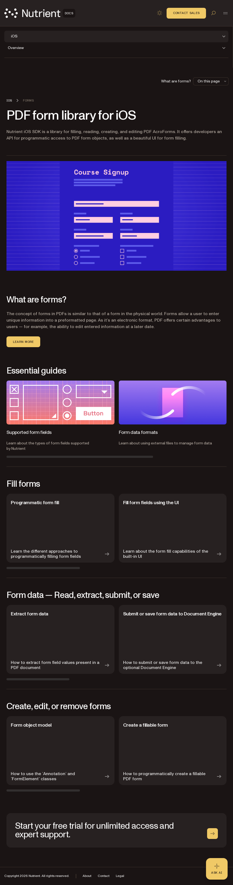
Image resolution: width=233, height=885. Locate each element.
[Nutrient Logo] (39, 13)
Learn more (23, 341)
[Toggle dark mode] (159, 13)
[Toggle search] (213, 13)
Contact (103, 876)
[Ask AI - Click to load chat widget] (217, 869)
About (87, 876)
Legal (120, 876)
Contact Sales (186, 13)
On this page (212, 81)
